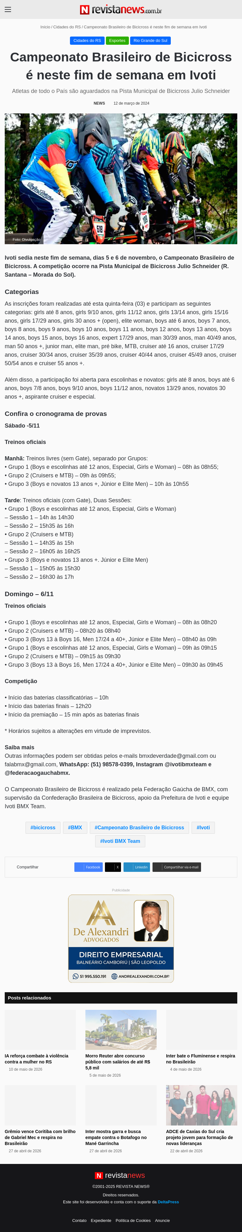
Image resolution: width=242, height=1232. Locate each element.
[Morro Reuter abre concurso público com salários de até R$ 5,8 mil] (121, 1030)
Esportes (117, 40)
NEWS (99, 103)
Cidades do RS (67, 27)
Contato (79, 1220)
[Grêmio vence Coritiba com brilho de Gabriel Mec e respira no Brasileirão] (40, 1105)
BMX (76, 827)
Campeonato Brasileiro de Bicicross (141, 827)
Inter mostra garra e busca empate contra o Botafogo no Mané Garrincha (116, 1137)
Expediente (101, 1220)
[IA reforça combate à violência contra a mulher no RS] (40, 1030)
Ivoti (204, 827)
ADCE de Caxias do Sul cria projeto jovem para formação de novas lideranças (199, 1137)
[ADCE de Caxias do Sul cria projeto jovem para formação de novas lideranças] (201, 1105)
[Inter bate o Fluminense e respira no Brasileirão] (201, 1030)
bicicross (44, 827)
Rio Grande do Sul (150, 40)
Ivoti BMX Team (121, 841)
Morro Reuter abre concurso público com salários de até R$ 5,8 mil (117, 1061)
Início (42, 27)
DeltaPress (168, 1202)
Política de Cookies (133, 1220)
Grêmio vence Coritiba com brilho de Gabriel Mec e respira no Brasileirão (40, 1137)
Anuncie (162, 1220)
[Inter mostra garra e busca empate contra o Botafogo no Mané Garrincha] (121, 1105)
